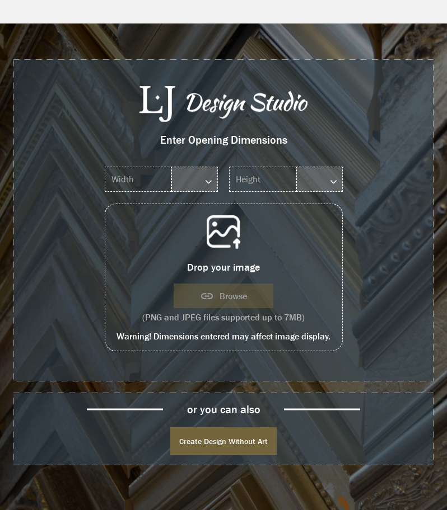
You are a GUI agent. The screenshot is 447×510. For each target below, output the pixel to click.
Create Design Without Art (223, 441)
